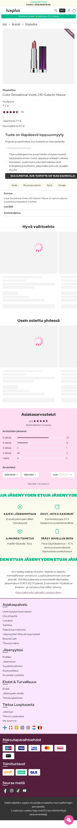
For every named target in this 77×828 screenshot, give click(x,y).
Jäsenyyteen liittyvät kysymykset (21, 634)
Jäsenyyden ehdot (13, 693)
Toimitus (7, 625)
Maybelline (31, 24)
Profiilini (7, 657)
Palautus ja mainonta (14, 629)
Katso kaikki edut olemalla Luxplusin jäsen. (38, 592)
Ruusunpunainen (32, 185)
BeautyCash (10, 638)
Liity (62, 10)
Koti (5, 24)
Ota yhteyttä (10, 616)
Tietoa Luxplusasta (13, 716)
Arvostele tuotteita (13, 675)
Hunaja (61, 185)
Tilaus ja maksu (11, 643)
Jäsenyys (8, 711)
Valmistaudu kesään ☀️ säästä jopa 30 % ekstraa (38, 16)
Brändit (16, 24)
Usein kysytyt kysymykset (17, 611)
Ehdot (6, 689)
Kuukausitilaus (10, 670)
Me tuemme (10, 720)
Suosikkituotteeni (12, 666)
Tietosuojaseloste (12, 698)
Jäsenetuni (9, 661)
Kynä (49, 185)
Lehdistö (8, 620)
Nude (14, 185)
